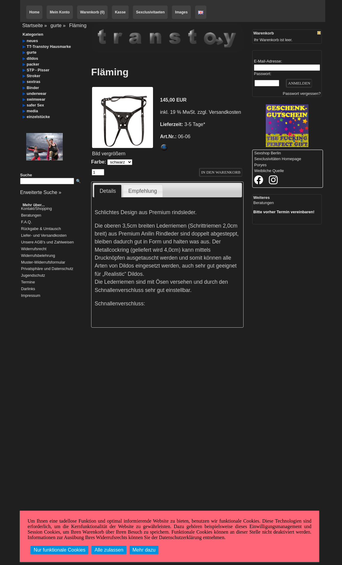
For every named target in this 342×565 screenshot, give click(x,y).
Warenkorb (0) (92, 12)
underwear (37, 93)
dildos (32, 58)
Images (181, 12)
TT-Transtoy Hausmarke (49, 46)
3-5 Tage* (194, 124)
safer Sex (35, 105)
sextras (34, 81)
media (32, 111)
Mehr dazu (144, 549)
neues (32, 40)
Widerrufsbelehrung (38, 256)
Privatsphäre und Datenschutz (47, 269)
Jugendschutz (33, 276)
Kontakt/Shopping (36, 209)
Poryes (260, 165)
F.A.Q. (26, 222)
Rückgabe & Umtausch (41, 229)
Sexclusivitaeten (150, 12)
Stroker (34, 76)
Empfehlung (142, 191)
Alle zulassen (108, 549)
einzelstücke (38, 116)
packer (33, 64)
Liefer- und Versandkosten (43, 236)
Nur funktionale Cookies (59, 549)
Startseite (32, 25)
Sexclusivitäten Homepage (277, 159)
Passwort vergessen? (302, 93)
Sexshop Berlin (267, 153)
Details (108, 191)
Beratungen (31, 216)
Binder (33, 87)
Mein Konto (59, 12)
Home (34, 12)
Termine (28, 282)
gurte (55, 25)
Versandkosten (225, 112)
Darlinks (28, 289)
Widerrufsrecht (33, 249)
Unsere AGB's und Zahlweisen (47, 242)
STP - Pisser (38, 70)
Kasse (120, 12)
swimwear (36, 99)
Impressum (30, 296)
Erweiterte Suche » (40, 192)
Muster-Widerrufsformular (43, 263)
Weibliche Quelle (269, 170)
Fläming (78, 25)
